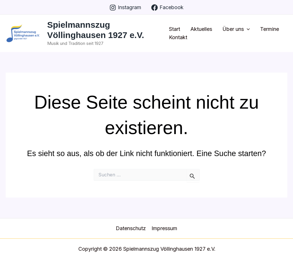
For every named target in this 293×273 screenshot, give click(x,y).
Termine (269, 29)
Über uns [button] (236, 29)
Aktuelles (201, 29)
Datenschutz (131, 228)
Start (174, 29)
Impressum (164, 228)
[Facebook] (167, 7)
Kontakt (178, 37)
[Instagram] (125, 7)
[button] (247, 29)
